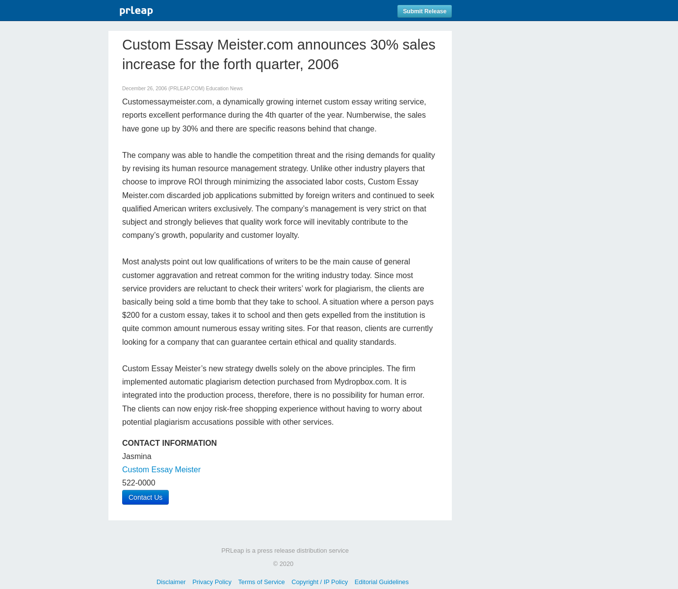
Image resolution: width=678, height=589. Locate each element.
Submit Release (424, 11)
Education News (224, 88)
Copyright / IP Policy (319, 582)
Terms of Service (261, 582)
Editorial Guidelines (382, 582)
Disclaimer (171, 582)
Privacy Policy (212, 582)
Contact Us (145, 497)
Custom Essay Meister (161, 469)
